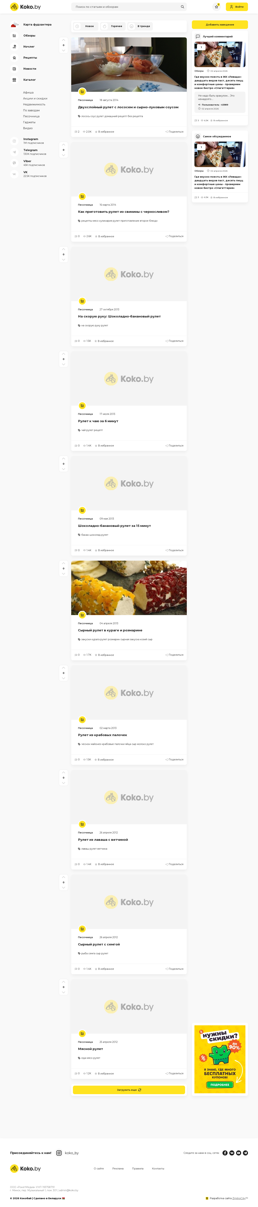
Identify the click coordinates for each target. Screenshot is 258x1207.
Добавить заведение (213, 24)
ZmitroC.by (239, 1198)
